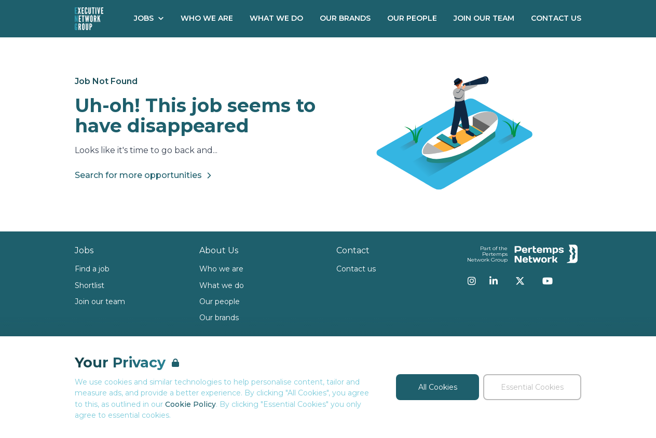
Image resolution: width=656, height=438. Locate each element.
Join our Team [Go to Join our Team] (484, 18)
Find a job (92, 268)
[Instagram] (472, 280)
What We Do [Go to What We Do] (276, 18)
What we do (221, 285)
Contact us (356, 268)
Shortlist (89, 285)
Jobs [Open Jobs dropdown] (149, 18)
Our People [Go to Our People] (412, 18)
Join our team (100, 301)
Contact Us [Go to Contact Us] (556, 18)
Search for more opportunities (144, 175)
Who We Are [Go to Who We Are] (207, 18)
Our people (219, 301)
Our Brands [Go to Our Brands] (345, 18)
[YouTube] (547, 280)
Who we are (221, 268)
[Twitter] (520, 280)
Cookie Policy (190, 404)
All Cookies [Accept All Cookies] (437, 387)
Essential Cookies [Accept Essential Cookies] (532, 387)
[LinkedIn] (493, 280)
